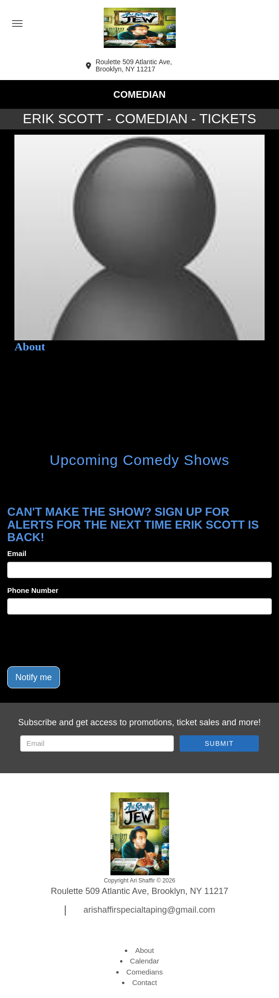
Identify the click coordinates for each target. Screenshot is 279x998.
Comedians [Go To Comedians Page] (144, 972)
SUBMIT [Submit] (219, 743)
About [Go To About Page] (144, 950)
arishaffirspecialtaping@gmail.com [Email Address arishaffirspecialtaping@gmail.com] (149, 910)
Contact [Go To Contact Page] (144, 982)
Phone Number (33, 590)
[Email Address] (97, 743)
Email (16, 553)
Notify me (33, 677)
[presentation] (80, 640)
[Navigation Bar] (17, 23)
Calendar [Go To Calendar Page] (144, 961)
